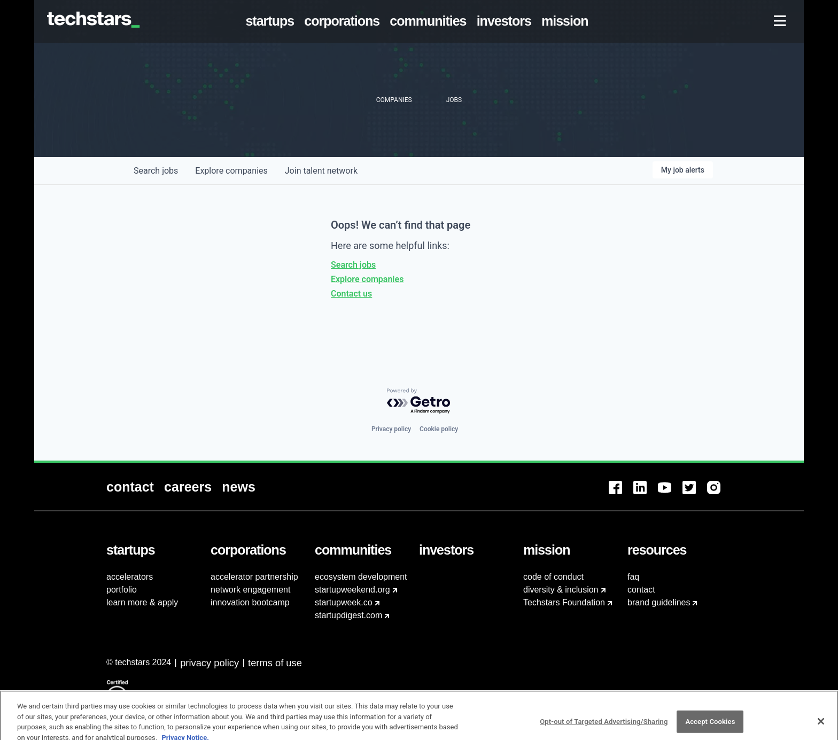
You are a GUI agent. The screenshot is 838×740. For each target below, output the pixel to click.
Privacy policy (391, 429)
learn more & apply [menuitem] (142, 602)
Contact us (351, 294)
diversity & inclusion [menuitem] (561, 589)
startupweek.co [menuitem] (344, 602)
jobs (156, 171)
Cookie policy (439, 429)
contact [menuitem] (641, 589)
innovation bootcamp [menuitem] (250, 602)
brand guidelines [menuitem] (658, 602)
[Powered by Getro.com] (419, 401)
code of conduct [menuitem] (553, 576)
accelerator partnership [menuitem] (254, 576)
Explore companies (367, 279)
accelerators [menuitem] (129, 576)
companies (231, 171)
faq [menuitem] (633, 576)
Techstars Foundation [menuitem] (564, 602)
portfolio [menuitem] (121, 589)
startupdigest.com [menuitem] (348, 615)
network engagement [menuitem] (250, 589)
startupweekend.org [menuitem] (352, 589)
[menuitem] (272, 21)
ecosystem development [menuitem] (361, 576)
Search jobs (353, 265)
